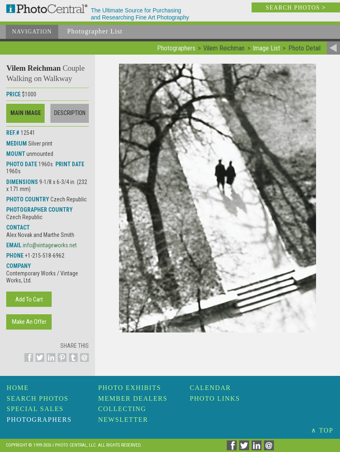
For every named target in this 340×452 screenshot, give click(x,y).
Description (70, 113)
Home (18, 387)
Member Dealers (133, 398)
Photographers (39, 419)
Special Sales (35, 408)
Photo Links (215, 398)
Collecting (122, 408)
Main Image (25, 113)
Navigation (32, 32)
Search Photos (38, 398)
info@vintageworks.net (50, 245)
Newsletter (123, 419)
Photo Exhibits (129, 387)
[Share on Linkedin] (49, 362)
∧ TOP (322, 430)
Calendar (210, 387)
